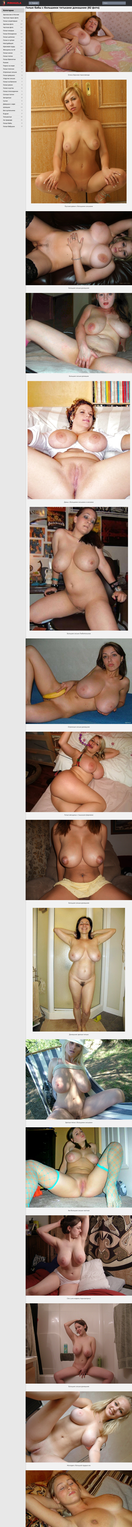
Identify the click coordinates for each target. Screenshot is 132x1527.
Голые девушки (9, 75)
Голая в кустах (8, 88)
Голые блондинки (9, 34)
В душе (6, 114)
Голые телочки (8, 69)
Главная (35, 3)
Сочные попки (8, 94)
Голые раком (8, 85)
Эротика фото (8, 24)
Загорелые (7, 98)
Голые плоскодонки (10, 91)
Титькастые (7, 117)
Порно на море (9, 66)
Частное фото (8, 27)
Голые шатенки (9, 37)
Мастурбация (8, 43)
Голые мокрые (8, 31)
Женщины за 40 (9, 50)
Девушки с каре (9, 104)
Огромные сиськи (10, 72)
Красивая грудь (9, 47)
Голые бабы (7, 123)
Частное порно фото (10, 18)
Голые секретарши (10, 21)
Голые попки (8, 56)
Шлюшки (6, 107)
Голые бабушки (9, 126)
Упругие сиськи (9, 78)
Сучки (5, 101)
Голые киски (8, 53)
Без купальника (9, 110)
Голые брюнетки (9, 59)
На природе (7, 120)
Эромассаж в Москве (11, 15)
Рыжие (5, 62)
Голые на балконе (10, 82)
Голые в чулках (8, 40)
